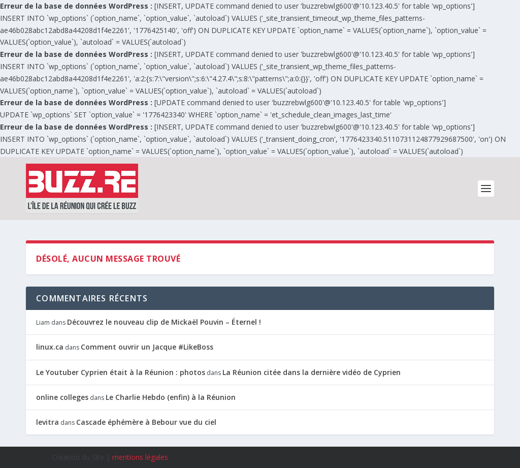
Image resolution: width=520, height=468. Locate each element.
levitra (47, 422)
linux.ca (49, 347)
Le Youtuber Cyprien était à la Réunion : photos (120, 372)
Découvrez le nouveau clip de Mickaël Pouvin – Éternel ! (164, 322)
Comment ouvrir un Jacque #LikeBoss (147, 347)
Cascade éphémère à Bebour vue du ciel (146, 422)
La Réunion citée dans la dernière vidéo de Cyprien (311, 372)
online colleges (62, 397)
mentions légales (140, 457)
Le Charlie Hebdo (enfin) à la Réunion (171, 397)
